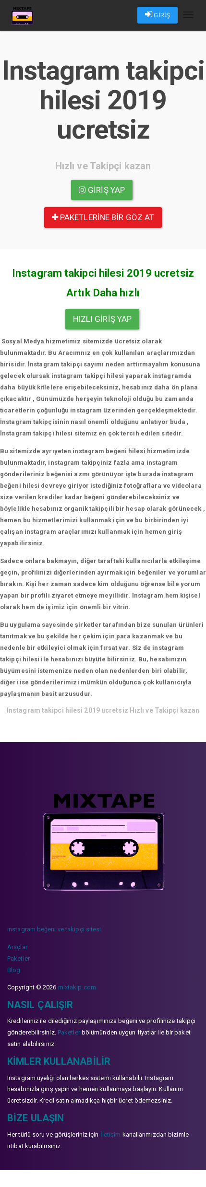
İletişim (110, 1134)
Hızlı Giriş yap (102, 319)
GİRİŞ (157, 14)
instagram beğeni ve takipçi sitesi (54, 929)
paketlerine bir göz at (103, 217)
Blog (13, 970)
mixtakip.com (77, 987)
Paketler (18, 958)
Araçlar (17, 947)
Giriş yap (102, 190)
